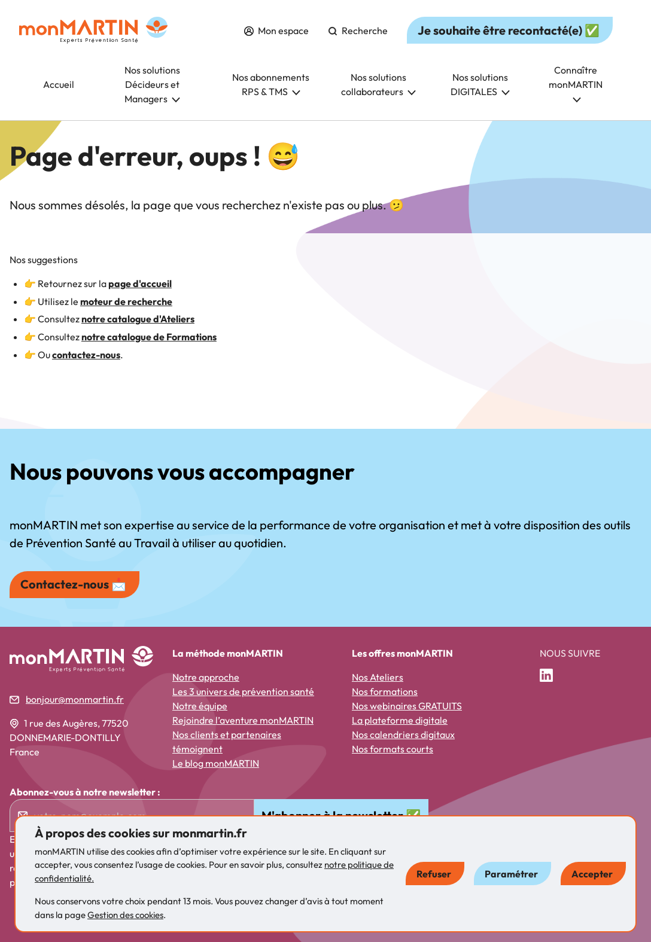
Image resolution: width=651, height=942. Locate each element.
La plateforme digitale (400, 720)
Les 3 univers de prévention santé (243, 691)
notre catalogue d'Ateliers (137, 319)
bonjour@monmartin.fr (75, 699)
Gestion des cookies (125, 914)
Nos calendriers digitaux (403, 734)
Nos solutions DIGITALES (480, 84)
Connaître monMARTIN (576, 83)
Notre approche (205, 677)
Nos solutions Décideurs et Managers (152, 84)
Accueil (58, 84)
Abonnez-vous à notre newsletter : (85, 792)
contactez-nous (86, 355)
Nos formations (385, 691)
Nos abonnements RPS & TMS (270, 84)
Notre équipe (199, 706)
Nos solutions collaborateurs (378, 84)
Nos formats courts (392, 749)
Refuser (433, 874)
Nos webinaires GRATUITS (407, 706)
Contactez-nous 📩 (73, 584)
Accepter (592, 874)
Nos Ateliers (377, 677)
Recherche (358, 30)
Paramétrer (511, 874)
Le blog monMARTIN (215, 763)
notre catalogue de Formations (149, 337)
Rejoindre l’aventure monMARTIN (243, 720)
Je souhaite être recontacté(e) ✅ (509, 30)
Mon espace (276, 30)
